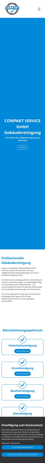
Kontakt (22, 147)
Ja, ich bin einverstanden (22, 447)
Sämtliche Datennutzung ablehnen (22, 454)
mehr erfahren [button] (22, 351)
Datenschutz (15, 443)
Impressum (6, 443)
